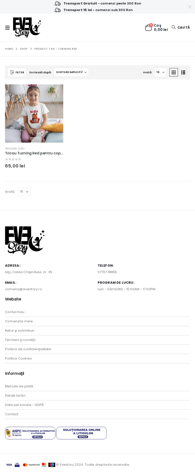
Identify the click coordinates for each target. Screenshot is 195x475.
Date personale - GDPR (24, 404)
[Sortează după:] (71, 72)
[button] (9, 27)
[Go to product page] (34, 113)
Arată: (147, 72)
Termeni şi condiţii (20, 339)
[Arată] (160, 72)
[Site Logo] (27, 27)
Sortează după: (40, 72)
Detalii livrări (15, 395)
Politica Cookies (18, 358)
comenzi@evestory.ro (23, 289)
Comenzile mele (19, 321)
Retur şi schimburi (20, 330)
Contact (11, 414)
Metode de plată (19, 386)
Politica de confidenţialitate (28, 349)
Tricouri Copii (15, 149)
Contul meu (14, 312)
